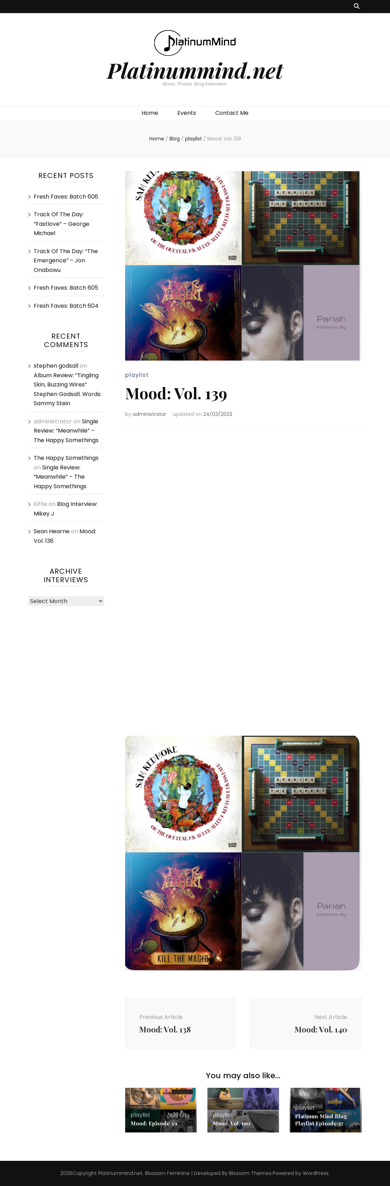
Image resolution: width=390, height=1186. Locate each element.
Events (186, 113)
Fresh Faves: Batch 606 (66, 197)
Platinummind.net (195, 70)
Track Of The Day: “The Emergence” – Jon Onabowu (66, 260)
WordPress (316, 1173)
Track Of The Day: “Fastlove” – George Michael (61, 223)
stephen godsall (56, 366)
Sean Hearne (51, 531)
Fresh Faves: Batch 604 (66, 306)
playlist (137, 375)
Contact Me (232, 113)
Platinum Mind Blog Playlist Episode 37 (321, 1120)
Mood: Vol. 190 (231, 1123)
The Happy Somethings (66, 458)
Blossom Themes (250, 1173)
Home (149, 113)
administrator (149, 414)
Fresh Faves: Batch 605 (66, 288)
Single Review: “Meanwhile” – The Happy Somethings (66, 430)
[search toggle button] (357, 6)
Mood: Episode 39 (153, 1123)
